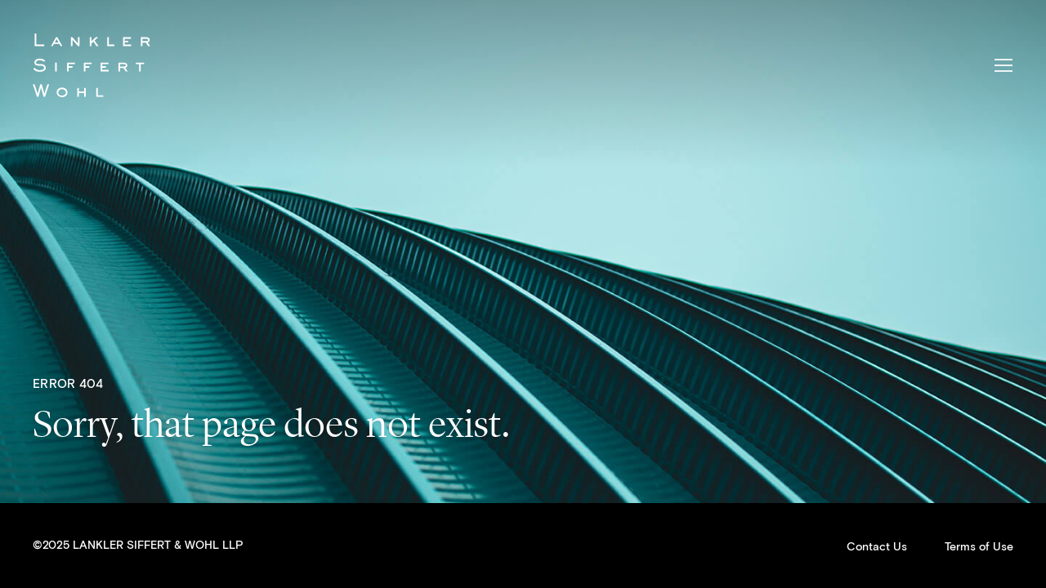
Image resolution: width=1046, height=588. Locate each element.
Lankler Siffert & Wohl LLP (91, 65)
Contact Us (877, 547)
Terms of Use (979, 547)
